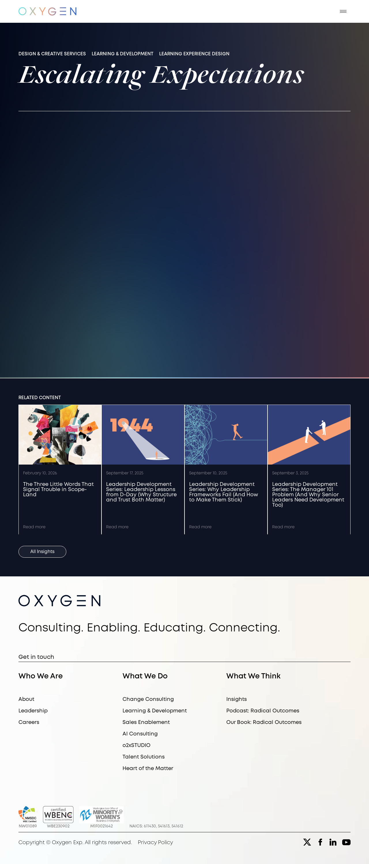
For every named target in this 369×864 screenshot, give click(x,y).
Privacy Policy (155, 842)
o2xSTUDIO (136, 745)
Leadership (33, 711)
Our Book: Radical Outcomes (264, 722)
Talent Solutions (144, 757)
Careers (28, 722)
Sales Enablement (146, 722)
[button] (343, 11)
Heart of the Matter (148, 768)
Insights (236, 699)
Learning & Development (155, 711)
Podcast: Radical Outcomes (262, 711)
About (26, 699)
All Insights (42, 552)
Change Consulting (148, 699)
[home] (47, 11)
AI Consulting (140, 734)
